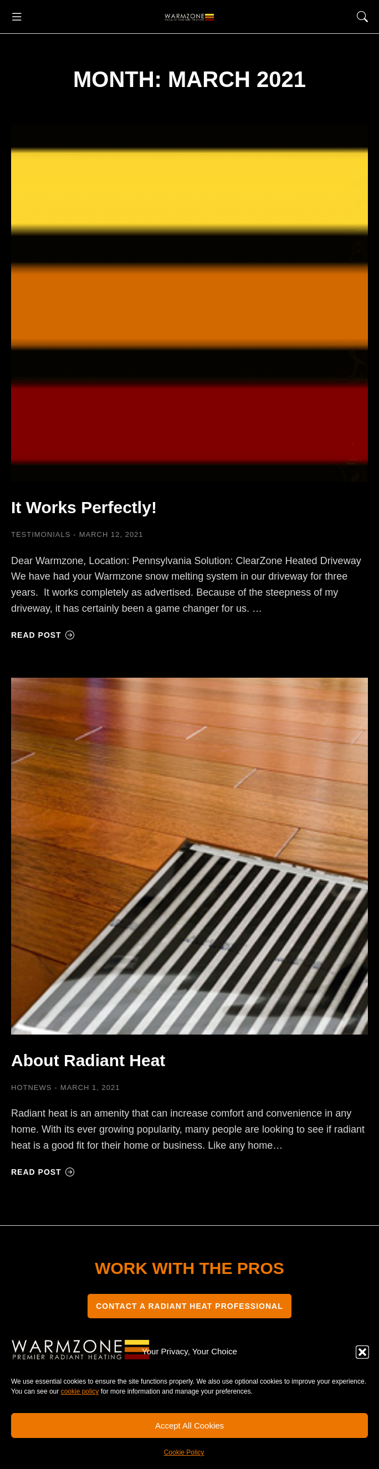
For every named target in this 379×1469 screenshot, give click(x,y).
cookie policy (80, 1391)
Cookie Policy (184, 1452)
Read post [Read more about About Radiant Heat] (43, 1172)
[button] (362, 1352)
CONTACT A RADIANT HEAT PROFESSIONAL (189, 1306)
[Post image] (189, 303)
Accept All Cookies (189, 1425)
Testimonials (40, 534)
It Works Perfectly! (84, 507)
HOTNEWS (31, 1087)
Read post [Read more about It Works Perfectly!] (43, 635)
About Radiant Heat (88, 1060)
